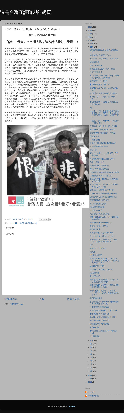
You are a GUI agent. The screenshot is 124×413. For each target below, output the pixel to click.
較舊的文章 (73, 298)
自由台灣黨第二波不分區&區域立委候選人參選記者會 (104, 186)
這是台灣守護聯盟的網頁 (25, 12)
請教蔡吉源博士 (96, 298)
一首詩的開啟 (95, 140)
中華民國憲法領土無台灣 (100, 85)
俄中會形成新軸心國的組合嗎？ (102, 130)
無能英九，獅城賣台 (98, 248)
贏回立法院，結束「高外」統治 (102, 69)
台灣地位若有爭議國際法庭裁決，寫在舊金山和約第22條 (104, 281)
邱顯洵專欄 (94, 62)
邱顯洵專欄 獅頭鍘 (97, 207)
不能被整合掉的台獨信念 (100, 314)
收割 (91, 245)
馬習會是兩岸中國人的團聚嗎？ (102, 159)
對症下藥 (93, 150)
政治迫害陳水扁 (96, 72)
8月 (91, 347)
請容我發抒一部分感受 (99, 81)
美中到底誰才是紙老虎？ (100, 321)
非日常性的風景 (96, 210)
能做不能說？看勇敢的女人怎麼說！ (104, 93)
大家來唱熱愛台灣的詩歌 (100, 200)
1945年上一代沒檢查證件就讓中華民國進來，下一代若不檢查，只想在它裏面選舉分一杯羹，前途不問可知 (104, 114)
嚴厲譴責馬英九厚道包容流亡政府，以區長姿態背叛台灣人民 (104, 241)
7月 (91, 351)
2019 (90, 27)
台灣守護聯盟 (93, 396)
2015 (90, 40)
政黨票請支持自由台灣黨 (100, 324)
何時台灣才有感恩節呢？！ (100, 55)
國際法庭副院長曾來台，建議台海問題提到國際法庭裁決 (104, 286)
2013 (90, 379)
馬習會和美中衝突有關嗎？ (100, 223)
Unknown (91, 392)
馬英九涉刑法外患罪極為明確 (101, 233)
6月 (91, 354)
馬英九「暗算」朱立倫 (99, 226)
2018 (90, 30)
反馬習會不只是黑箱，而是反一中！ (104, 311)
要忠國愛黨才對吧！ (98, 266)
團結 (91, 108)
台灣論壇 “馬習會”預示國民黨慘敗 (103, 197)
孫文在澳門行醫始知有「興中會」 (103, 133)
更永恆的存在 (95, 276)
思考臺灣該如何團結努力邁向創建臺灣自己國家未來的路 (104, 303)
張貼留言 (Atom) (16, 304)
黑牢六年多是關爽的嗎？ (100, 169)
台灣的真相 (94, 327)
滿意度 (92, 252)
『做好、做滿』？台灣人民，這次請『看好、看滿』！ (104, 122)
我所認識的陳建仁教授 (99, 146)
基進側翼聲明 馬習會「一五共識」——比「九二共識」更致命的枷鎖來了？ (104, 293)
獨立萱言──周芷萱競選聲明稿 (102, 190)
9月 (91, 344)
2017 (90, 34)
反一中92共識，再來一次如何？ (102, 236)
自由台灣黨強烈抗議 (98, 204)
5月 (91, 358)
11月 (92, 47)
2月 (91, 368)
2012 (90, 382)
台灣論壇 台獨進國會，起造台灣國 (103, 126)
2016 (90, 37)
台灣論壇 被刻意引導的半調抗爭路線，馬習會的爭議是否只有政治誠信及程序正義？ (104, 261)
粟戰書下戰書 (95, 229)
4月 (91, 361)
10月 (92, 341)
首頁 (42, 298)
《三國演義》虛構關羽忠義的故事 (103, 193)
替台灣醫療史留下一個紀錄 (100, 176)
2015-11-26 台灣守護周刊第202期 (24, 223)
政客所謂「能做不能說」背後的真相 (104, 59)
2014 (90, 375)
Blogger (72, 406)
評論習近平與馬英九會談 (100, 214)
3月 (91, 364)
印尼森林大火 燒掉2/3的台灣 (101, 270)
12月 (92, 43)
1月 (91, 371)
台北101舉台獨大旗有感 (99, 307)
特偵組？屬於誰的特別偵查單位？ (103, 143)
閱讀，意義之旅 (96, 65)
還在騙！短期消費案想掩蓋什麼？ (103, 317)
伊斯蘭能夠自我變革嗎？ (100, 166)
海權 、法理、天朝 (97, 162)
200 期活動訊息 (96, 255)
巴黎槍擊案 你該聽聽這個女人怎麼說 (104, 172)
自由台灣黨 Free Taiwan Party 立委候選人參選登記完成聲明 (104, 77)
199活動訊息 (95, 336)
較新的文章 (11, 298)
